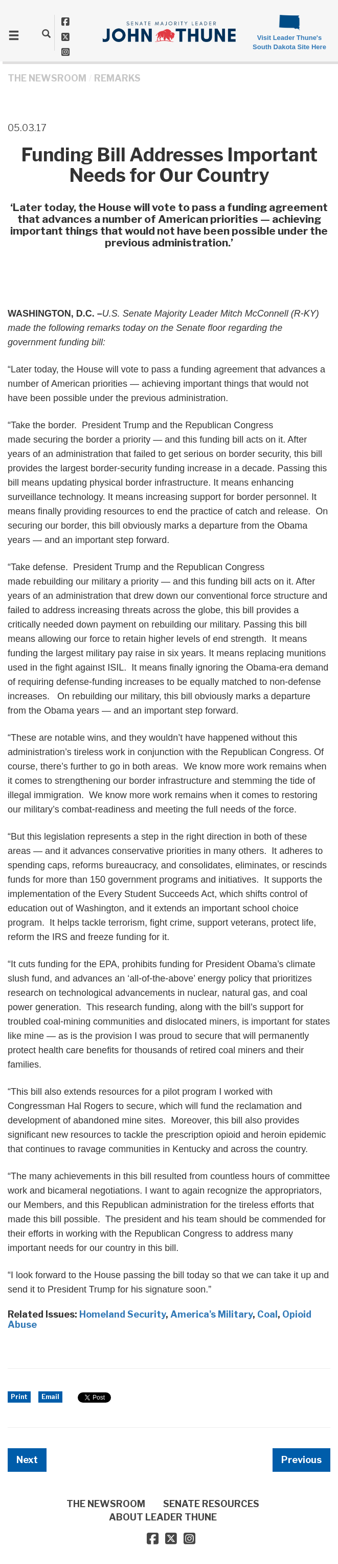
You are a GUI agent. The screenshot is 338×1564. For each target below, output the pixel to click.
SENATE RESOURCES (211, 1503)
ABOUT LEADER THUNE (163, 1517)
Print (19, 1397)
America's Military (211, 1314)
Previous (301, 1459)
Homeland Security (122, 1314)
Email (50, 1397)
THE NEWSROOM (47, 78)
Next (27, 1459)
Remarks (117, 78)
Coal (267, 1314)
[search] (46, 33)
